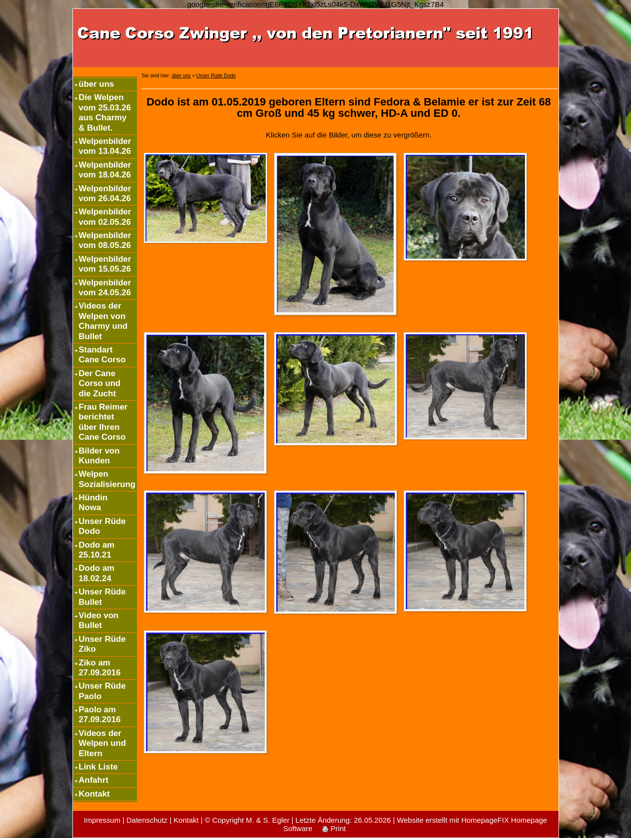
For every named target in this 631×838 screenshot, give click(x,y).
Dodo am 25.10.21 (97, 549)
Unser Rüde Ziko (102, 644)
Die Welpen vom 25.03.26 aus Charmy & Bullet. (105, 112)
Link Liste (98, 766)
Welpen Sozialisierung (107, 479)
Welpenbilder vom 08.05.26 (105, 240)
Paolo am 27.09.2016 (100, 714)
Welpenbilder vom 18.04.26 (105, 169)
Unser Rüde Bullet (102, 596)
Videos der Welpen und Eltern (102, 743)
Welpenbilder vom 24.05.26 (105, 287)
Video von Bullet (99, 620)
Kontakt (94, 794)
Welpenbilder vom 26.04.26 (105, 193)
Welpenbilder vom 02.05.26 (105, 216)
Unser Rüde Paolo (102, 690)
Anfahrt (93, 780)
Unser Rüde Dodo (102, 526)
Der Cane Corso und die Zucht (100, 383)
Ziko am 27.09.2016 (100, 667)
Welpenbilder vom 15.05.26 (105, 264)
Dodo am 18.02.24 (97, 573)
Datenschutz (146, 820)
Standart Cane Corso (102, 354)
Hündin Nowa (93, 502)
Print (334, 828)
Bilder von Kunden (99, 455)
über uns (96, 84)
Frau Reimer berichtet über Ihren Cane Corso (103, 422)
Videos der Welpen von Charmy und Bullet (103, 321)
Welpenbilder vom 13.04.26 (105, 146)
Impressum (102, 820)
